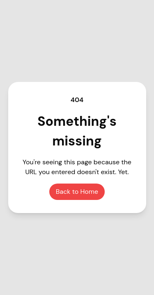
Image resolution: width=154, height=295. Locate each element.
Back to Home (77, 191)
